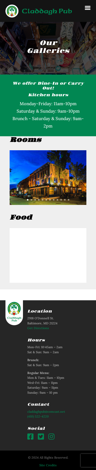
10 (61, 200)
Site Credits (48, 465)
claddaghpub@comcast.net (46, 412)
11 (65, 200)
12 (68, 200)
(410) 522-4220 (38, 416)
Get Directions (38, 328)
